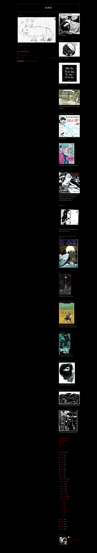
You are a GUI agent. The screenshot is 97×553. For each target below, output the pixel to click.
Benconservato (63, 440)
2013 (62, 474)
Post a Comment (21, 55)
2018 (62, 462)
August (64, 481)
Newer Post (20, 57)
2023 (62, 454)
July (63, 484)
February (65, 496)
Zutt (60, 446)
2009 (62, 524)
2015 (62, 469)
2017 (62, 464)
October (64, 479)
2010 (62, 521)
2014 (62, 472)
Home (37, 57)
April (63, 491)
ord (48, 7)
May (63, 489)
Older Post (53, 57)
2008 (62, 526)
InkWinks (61, 442)
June (63, 486)
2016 (62, 467)
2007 (62, 529)
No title (64, 501)
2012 (62, 477)
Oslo (60, 444)
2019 (62, 459)
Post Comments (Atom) (31, 61)
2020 (62, 457)
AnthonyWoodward (64, 438)
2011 (62, 519)
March (64, 493)
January (64, 498)
